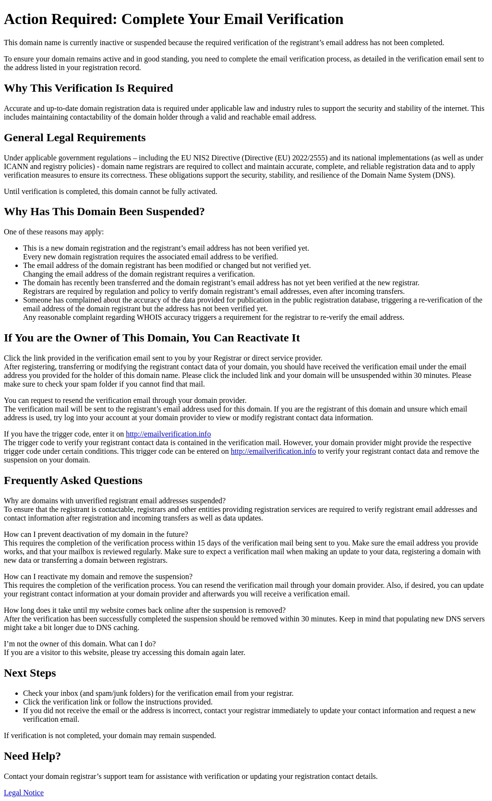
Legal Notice (24, 793)
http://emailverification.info (168, 434)
